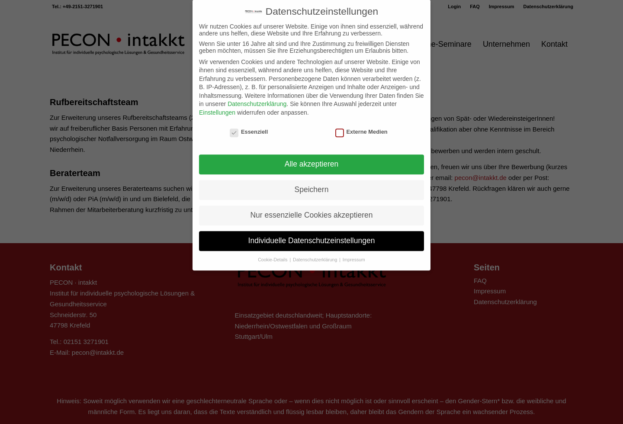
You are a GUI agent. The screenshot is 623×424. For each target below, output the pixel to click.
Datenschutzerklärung (257, 93)
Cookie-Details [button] (273, 249)
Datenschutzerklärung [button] (315, 249)
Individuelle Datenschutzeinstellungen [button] (311, 230)
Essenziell (249, 121)
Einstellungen (217, 102)
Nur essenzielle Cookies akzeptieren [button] (311, 205)
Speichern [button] (312, 179)
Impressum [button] (354, 249)
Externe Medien (361, 121)
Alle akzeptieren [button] (312, 154)
